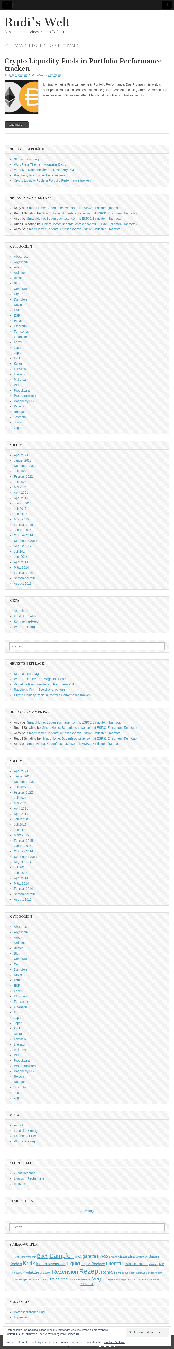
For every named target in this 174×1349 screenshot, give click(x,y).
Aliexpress (21, 256)
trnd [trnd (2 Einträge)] (64, 1279)
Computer (21, 289)
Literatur (19, 374)
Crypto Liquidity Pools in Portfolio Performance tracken (83, 65)
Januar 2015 (22, 530)
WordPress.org (24, 627)
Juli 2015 (20, 508)
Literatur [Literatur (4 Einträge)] (115, 1263)
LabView (20, 369)
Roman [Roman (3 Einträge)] (108, 1272)
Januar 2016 (22, 503)
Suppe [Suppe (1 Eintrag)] (35, 1279)
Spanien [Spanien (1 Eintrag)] (27, 1279)
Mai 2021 (20, 487)
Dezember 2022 (25, 466)
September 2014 (25, 541)
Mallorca (20, 379)
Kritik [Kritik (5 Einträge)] (29, 1263)
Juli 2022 (20, 471)
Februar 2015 (23, 525)
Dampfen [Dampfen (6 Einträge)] (61, 1255)
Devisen (19, 305)
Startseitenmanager (27, 159)
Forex (18, 342)
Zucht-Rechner (24, 1173)
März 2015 (21, 519)
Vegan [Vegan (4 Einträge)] (99, 1279)
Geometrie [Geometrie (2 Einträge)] (126, 1256)
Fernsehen (21, 331)
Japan (18, 347)
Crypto (18, 294)
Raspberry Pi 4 (24, 401)
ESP (17, 310)
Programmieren (25, 395)
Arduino (19, 272)
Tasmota (20, 417)
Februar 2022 (23, 476)
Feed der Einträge (26, 616)
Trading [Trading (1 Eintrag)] (44, 1279)
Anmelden (21, 611)
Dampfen (20, 299)
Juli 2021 (20, 482)
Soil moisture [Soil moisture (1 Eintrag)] (155, 1272)
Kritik (17, 358)
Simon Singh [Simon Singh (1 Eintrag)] (128, 1272)
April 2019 (21, 498)
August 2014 (23, 546)
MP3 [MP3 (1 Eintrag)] (161, 1264)
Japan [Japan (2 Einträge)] (154, 1256)
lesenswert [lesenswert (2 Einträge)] (57, 1264)
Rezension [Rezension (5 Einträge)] (65, 1272)
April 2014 (21, 562)
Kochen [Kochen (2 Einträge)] (16, 1264)
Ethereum (21, 326)
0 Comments (53, 74)
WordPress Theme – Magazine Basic (40, 164)
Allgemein (21, 262)
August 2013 (23, 583)
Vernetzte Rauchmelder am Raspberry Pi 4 (44, 170)
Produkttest (22, 390)
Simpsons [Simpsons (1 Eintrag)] (141, 1272)
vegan (18, 428)
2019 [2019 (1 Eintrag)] (17, 1256)
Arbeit (18, 267)
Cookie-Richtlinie (114, 1342)
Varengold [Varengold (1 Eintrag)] (85, 1279)
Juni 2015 (21, 514)
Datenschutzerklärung (29, 1312)
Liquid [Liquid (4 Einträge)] (73, 1263)
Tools (17, 422)
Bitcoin (18, 278)
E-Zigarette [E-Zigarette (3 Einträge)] (85, 1256)
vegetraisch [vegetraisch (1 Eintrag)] (127, 1279)
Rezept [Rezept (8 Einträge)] (89, 1271)
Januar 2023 (22, 460)
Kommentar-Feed (26, 621)
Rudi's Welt (38, 22)
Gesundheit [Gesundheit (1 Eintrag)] (142, 1256)
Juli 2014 (20, 551)
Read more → (16, 124)
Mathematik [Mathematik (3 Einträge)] (136, 1263)
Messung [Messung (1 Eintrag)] (153, 1264)
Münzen (19, 1184)
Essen (18, 320)
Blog (17, 283)
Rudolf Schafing (17, 74)
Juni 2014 (21, 556)
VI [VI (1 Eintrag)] (135, 1279)
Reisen (19, 406)
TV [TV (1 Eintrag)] (70, 1279)
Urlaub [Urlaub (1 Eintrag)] (76, 1279)
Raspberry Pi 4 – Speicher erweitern (39, 175)
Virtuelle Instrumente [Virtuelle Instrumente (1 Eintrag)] (148, 1279)
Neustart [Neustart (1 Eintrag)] (17, 1272)
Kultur (18, 363)
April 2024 (21, 455)
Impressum (21, 1317)
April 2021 (21, 492)
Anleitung (87, 1211)
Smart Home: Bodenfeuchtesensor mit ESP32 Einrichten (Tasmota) (74, 208)
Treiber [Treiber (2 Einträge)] (55, 1279)
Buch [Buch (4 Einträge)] (42, 1256)
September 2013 (25, 578)
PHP (17, 385)
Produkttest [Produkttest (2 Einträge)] (31, 1272)
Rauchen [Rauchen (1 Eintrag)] (46, 1272)
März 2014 (21, 567)
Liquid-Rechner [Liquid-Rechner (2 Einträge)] (93, 1264)
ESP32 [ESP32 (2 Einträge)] (102, 1256)
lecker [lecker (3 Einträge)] (42, 1263)
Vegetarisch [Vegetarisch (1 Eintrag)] (113, 1279)
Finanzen (20, 337)
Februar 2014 (23, 573)
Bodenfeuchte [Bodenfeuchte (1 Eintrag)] (28, 1256)
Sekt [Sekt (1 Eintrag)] (118, 1272)
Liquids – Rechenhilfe (29, 1178)
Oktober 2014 (23, 535)
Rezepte (20, 412)
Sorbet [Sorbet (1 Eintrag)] (18, 1279)
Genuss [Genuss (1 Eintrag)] (113, 1256)
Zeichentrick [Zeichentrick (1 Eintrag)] (86, 1284)
